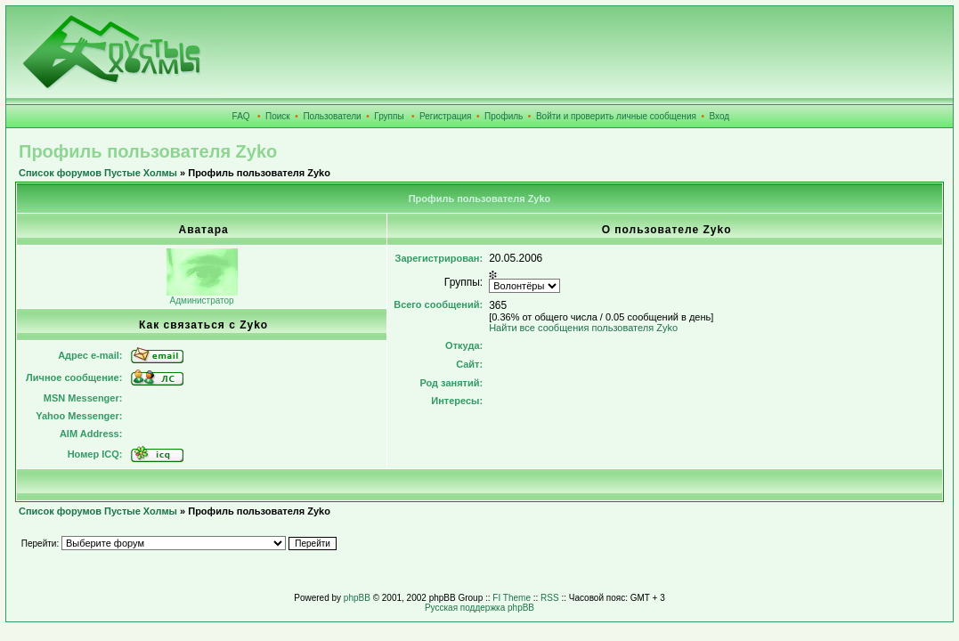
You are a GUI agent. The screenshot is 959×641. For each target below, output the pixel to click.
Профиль (503, 116)
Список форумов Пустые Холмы (98, 172)
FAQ (241, 116)
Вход (720, 116)
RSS (549, 598)
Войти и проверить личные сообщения (616, 116)
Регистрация (445, 116)
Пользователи (332, 116)
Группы (388, 116)
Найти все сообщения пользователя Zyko (583, 327)
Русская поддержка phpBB (479, 608)
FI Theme (511, 598)
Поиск (277, 116)
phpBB (357, 598)
